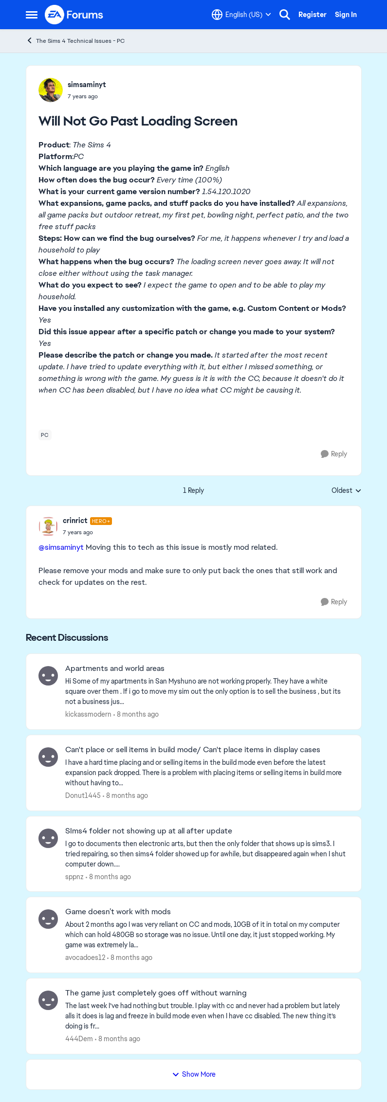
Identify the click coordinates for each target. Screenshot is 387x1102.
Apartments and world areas (115, 668)
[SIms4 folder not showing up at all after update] (207, 853)
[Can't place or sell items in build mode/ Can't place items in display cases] (207, 773)
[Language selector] (241, 14)
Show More (194, 1074)
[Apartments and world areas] (207, 691)
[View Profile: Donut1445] (48, 757)
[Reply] (334, 454)
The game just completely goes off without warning (156, 993)
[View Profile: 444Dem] (48, 1000)
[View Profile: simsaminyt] (50, 90)
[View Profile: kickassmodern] (48, 676)
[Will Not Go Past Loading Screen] (87, 532)
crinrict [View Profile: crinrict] (75, 520)
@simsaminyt (61, 547)
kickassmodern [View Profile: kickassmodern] (88, 714)
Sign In (346, 14)
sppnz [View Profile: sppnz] (74, 876)
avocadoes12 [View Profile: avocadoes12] (85, 957)
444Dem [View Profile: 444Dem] (79, 1038)
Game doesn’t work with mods (118, 912)
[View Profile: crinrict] (48, 526)
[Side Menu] (31, 14)
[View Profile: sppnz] (48, 838)
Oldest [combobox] (347, 491)
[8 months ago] (136, 714)
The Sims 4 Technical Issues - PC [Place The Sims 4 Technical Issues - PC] (75, 40)
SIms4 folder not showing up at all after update (148, 831)
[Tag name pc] (45, 435)
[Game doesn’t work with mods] (207, 935)
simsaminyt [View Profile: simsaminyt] (87, 84)
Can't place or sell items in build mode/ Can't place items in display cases (192, 750)
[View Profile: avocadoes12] (48, 919)
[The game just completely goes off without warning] (207, 1016)
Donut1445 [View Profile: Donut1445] (83, 795)
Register (312, 14)
